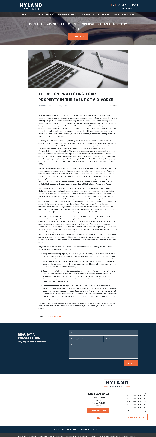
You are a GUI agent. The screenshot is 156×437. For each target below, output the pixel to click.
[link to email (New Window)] (98, 418)
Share (114, 106)
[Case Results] (87, 14)
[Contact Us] (128, 14)
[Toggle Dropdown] (33, 14)
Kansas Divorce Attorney (54, 316)
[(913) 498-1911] (98, 410)
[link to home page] (31, 6)
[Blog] (116, 14)
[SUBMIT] (131, 363)
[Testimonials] (103, 14)
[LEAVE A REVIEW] (136, 417)
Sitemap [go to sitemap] (83, 429)
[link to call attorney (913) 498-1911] (124, 4)
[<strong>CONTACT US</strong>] (78, 36)
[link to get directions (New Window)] (98, 402)
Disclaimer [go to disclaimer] (94, 429)
